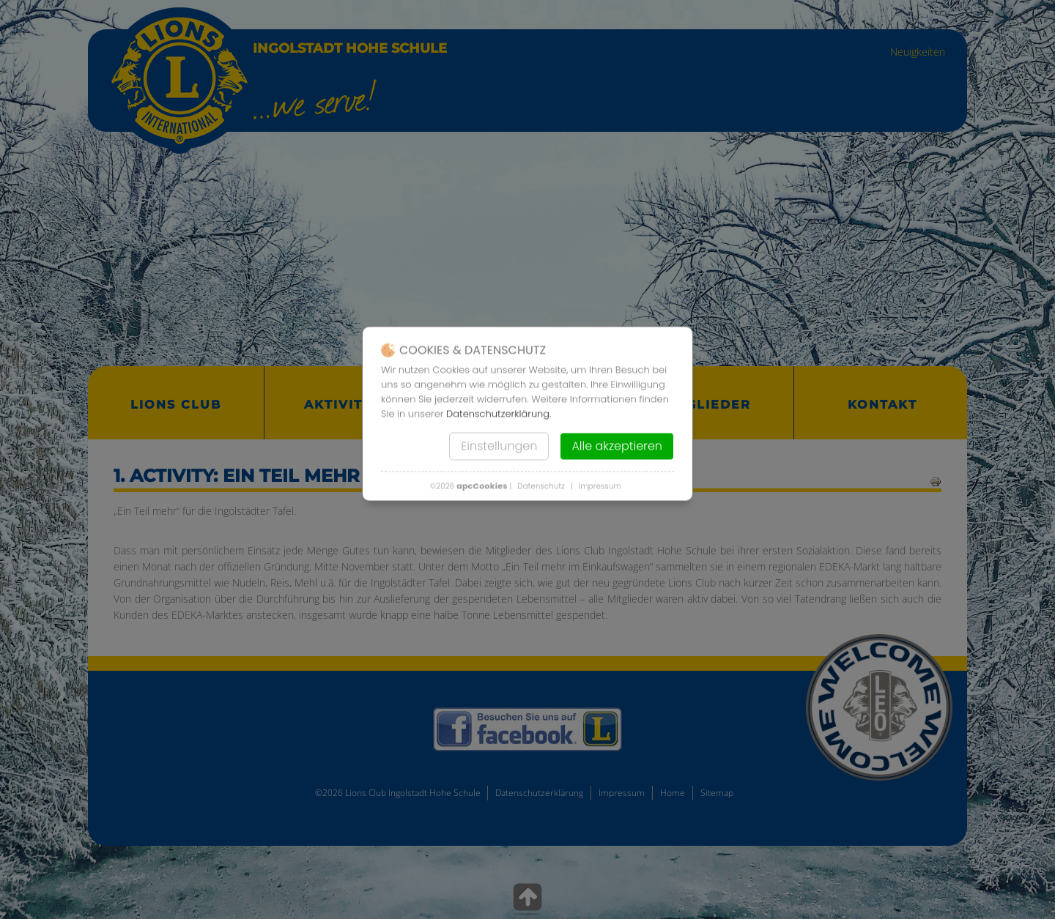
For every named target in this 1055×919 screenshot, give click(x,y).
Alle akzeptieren (616, 445)
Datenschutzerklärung (497, 413)
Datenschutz (541, 485)
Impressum (600, 485)
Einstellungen (499, 445)
